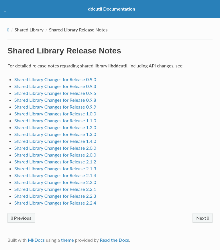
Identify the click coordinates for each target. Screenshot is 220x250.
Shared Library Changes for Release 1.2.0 (55, 127)
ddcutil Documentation (111, 8)
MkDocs (36, 240)
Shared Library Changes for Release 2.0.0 (55, 148)
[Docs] (8, 29)
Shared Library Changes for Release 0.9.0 (55, 79)
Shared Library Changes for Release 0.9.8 (55, 100)
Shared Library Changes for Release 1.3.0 (55, 134)
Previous (21, 218)
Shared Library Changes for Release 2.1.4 (55, 175)
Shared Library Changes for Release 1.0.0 (55, 113)
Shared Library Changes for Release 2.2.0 (55, 182)
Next (202, 218)
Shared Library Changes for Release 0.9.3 (55, 86)
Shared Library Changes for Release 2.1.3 (55, 168)
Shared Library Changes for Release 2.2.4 (55, 202)
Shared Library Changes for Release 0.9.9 (55, 106)
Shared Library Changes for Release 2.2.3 (55, 196)
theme (67, 240)
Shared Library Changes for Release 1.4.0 (55, 141)
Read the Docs (114, 240)
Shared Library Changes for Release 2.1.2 (55, 161)
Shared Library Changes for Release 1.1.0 (55, 120)
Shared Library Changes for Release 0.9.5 (55, 93)
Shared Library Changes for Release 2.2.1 (55, 189)
